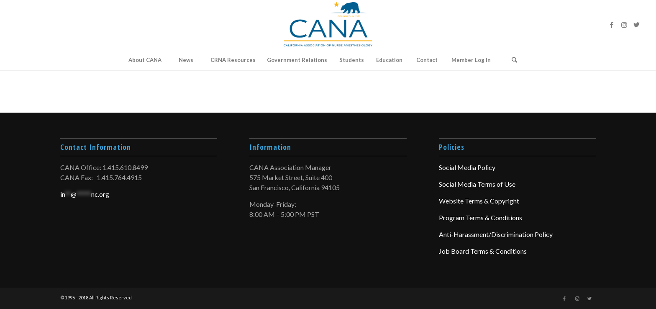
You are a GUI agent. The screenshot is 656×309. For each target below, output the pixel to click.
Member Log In (471, 60)
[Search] (514, 59)
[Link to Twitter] (636, 24)
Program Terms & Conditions (480, 217)
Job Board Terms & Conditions (483, 251)
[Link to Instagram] (624, 24)
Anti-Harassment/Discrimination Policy (496, 234)
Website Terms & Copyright (479, 201)
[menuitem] (145, 59)
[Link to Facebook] (611, 24)
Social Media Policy (467, 167)
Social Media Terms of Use (477, 184)
